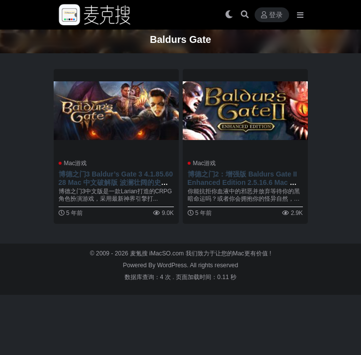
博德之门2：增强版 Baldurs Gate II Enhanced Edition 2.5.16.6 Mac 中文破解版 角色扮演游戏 (242, 182)
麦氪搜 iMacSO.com (158, 253)
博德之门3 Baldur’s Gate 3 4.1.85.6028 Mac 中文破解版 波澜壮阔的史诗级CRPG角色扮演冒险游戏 (116, 182)
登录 (272, 15)
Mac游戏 (75, 163)
